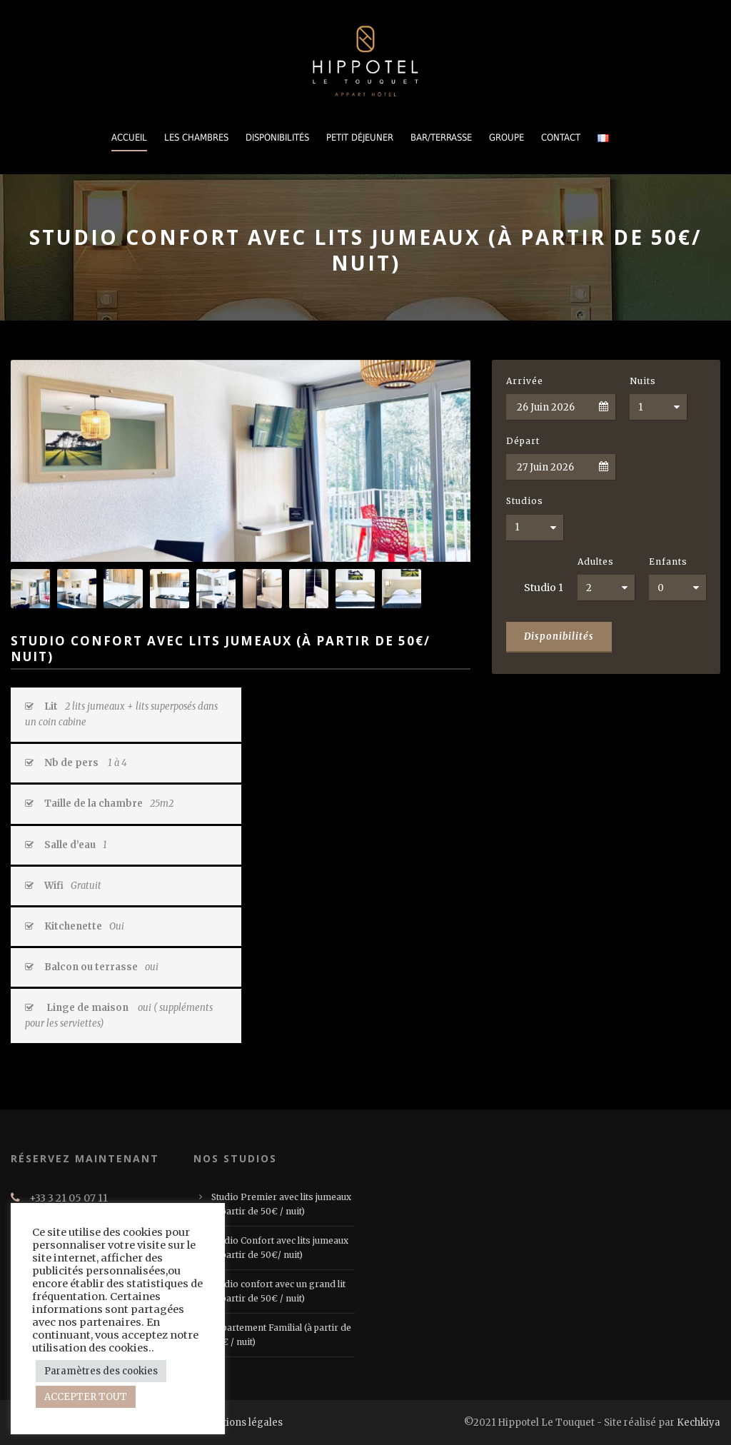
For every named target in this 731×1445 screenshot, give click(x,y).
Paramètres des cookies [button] (101, 1371)
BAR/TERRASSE (441, 137)
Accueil (129, 137)
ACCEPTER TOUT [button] (85, 1397)
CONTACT (560, 137)
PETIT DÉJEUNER (359, 137)
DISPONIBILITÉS (277, 137)
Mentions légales (242, 1422)
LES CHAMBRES (196, 137)
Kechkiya (698, 1422)
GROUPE (506, 137)
